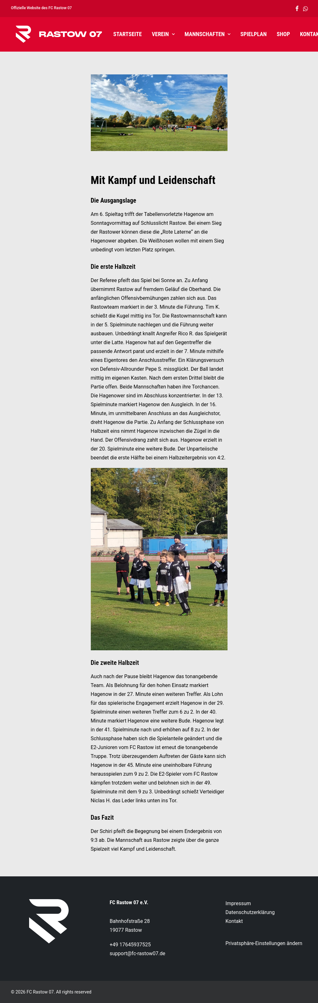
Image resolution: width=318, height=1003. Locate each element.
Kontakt (306, 34)
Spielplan (248, 34)
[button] (297, 8)
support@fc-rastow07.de (137, 953)
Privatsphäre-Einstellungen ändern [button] (264, 943)
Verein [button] (158, 34)
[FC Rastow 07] (54, 34)
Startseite (122, 34)
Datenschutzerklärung (250, 912)
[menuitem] (297, 8)
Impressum (238, 903)
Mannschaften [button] (202, 34)
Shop (278, 34)
